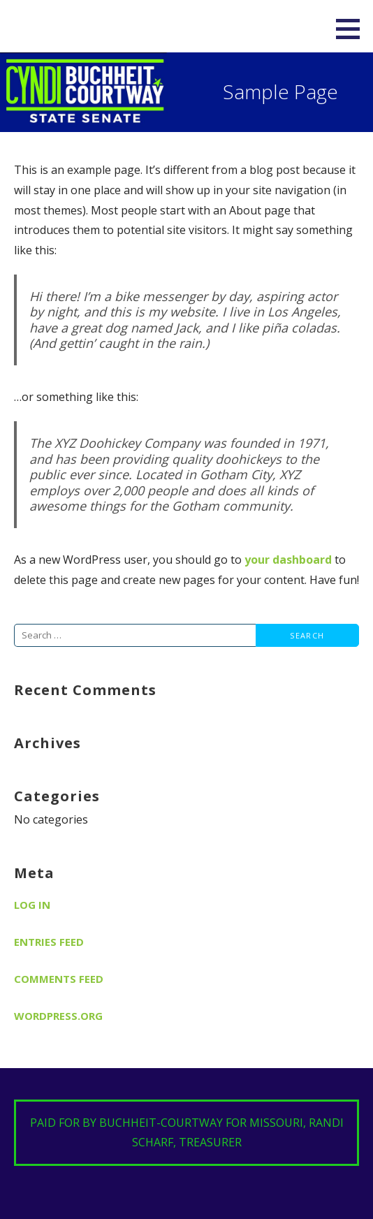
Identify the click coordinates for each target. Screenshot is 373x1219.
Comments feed (58, 979)
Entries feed (49, 942)
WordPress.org (58, 1016)
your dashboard (288, 559)
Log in (32, 905)
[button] (352, 28)
